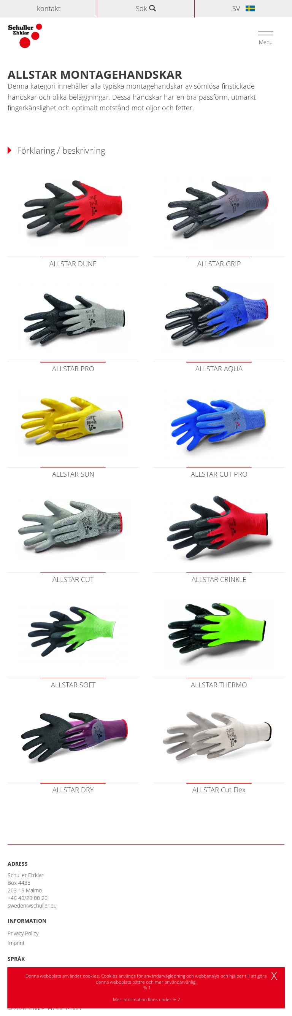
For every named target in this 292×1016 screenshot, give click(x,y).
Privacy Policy (23, 933)
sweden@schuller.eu (32, 905)
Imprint (16, 942)
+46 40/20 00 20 (28, 898)
